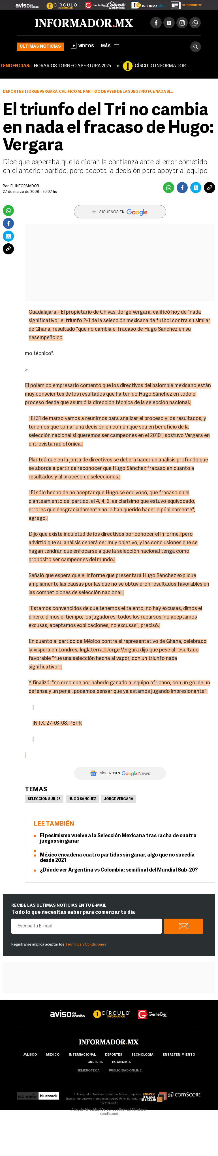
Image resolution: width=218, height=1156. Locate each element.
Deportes (13, 92)
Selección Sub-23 (44, 799)
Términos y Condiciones (85, 944)
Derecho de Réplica (116, 1109)
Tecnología (142, 1054)
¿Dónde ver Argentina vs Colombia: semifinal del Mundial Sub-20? (119, 870)
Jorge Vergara (118, 799)
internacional (82, 1054)
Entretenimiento (179, 1054)
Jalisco (30, 1054)
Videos (82, 45)
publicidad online (125, 1070)
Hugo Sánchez (82, 799)
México (52, 1054)
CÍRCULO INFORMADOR (160, 66)
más (110, 46)
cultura (95, 1062)
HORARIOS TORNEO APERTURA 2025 (72, 66)
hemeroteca (88, 1070)
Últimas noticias (40, 47)
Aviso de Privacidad (85, 1109)
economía (121, 1062)
